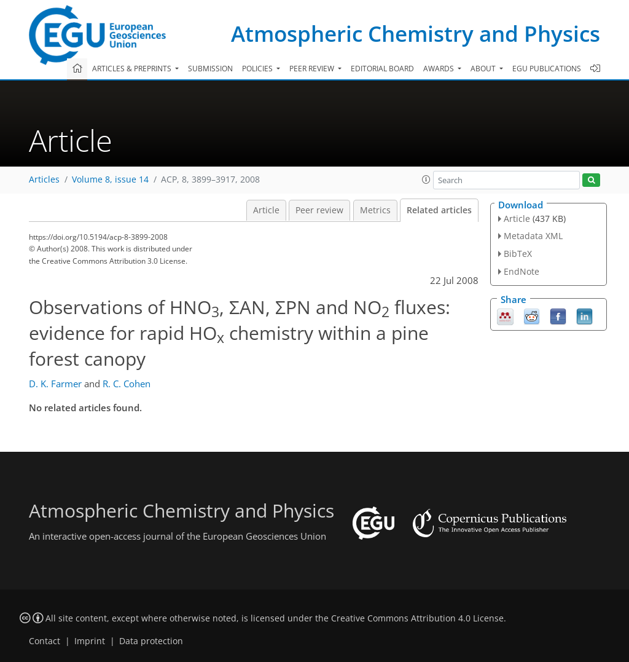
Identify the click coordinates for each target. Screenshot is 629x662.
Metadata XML (533, 236)
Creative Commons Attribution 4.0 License (417, 618)
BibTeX (518, 253)
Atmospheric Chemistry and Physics (415, 33)
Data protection (151, 641)
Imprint (89, 641)
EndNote (521, 271)
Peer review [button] (312, 68)
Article (266, 210)
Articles (44, 179)
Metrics (375, 210)
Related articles (439, 210)
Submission (210, 68)
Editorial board (382, 68)
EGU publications (546, 68)
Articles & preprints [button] (132, 68)
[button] (426, 179)
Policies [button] (258, 68)
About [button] (484, 68)
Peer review (319, 210)
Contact (44, 641)
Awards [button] (439, 68)
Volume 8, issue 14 (110, 179)
